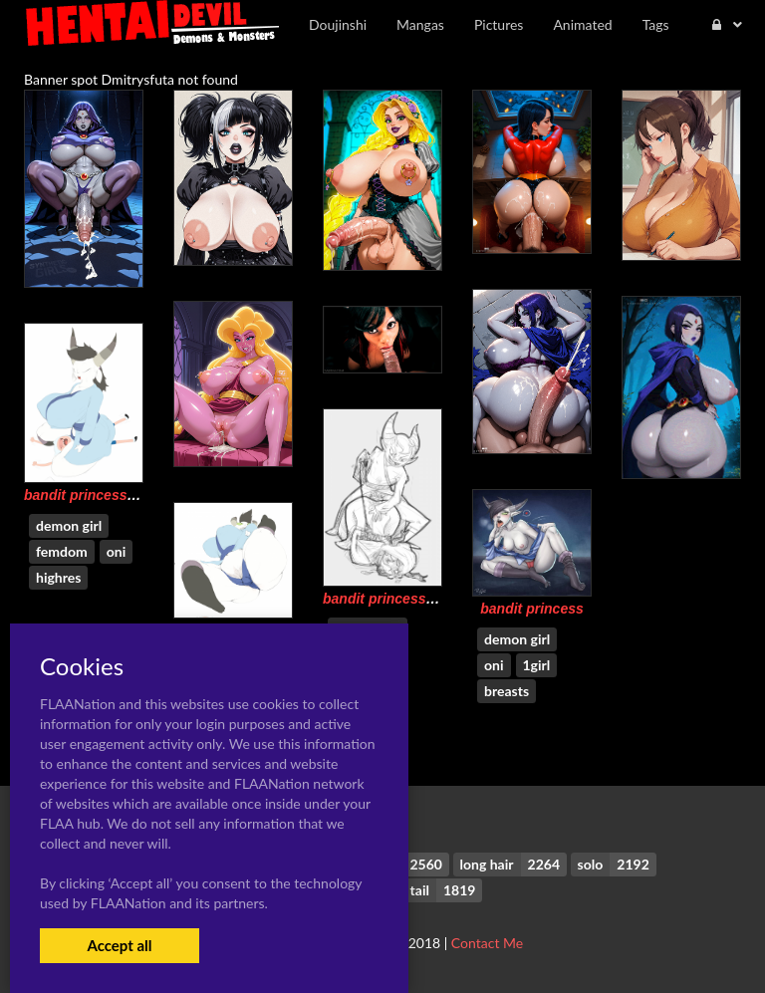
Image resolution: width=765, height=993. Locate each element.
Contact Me (487, 942)
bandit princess (531, 609)
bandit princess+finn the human (129, 495)
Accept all (119, 945)
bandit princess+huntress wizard (431, 599)
